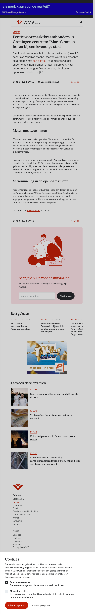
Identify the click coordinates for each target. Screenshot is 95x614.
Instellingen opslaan (41, 605)
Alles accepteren (16, 605)
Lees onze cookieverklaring (18, 576)
